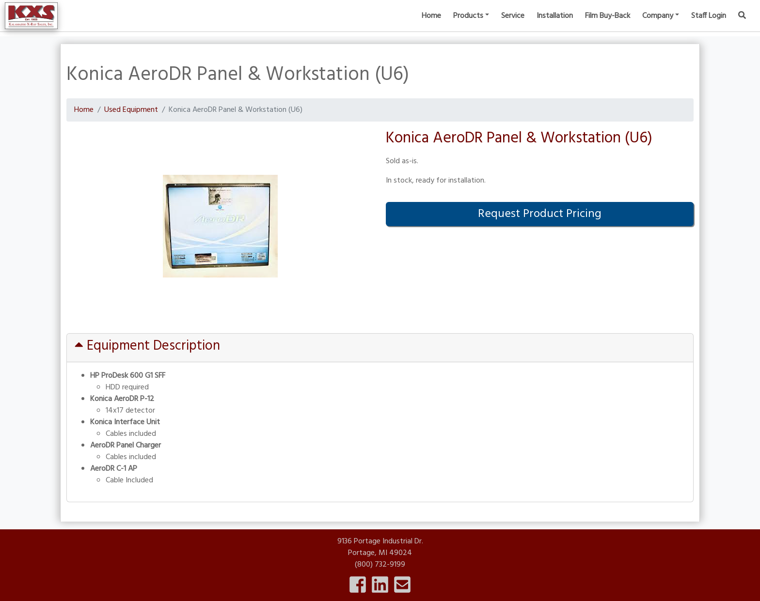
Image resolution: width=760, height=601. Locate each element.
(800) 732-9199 (380, 564)
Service (512, 24)
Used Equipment (131, 110)
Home (431, 24)
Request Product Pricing (540, 214)
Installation (555, 24)
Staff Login (708, 24)
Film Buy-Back (607, 24)
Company (657, 24)
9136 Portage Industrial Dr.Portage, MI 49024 (380, 547)
